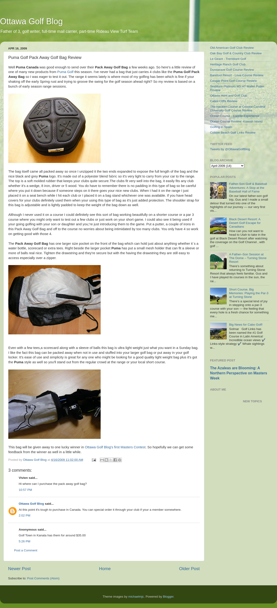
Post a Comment (25, 550)
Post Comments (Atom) (43, 578)
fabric (113, 176)
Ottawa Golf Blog (31, 21)
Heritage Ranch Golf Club (228, 64)
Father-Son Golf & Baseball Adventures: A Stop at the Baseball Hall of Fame (248, 187)
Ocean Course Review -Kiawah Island (236, 121)
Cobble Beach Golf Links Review (233, 132)
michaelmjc (136, 596)
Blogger (168, 596)
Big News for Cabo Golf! (245, 324)
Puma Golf (65, 72)
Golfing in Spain (221, 127)
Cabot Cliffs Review (223, 101)
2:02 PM (24, 515)
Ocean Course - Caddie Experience (234, 116)
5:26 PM (24, 541)
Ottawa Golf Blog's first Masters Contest (115, 447)
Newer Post (19, 568)
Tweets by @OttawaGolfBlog (230, 149)
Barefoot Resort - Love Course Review (236, 75)
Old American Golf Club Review (232, 47)
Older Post (189, 568)
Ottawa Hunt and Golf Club (228, 95)
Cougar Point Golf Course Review (233, 80)
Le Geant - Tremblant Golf (228, 59)
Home (105, 568)
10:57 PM (25, 490)
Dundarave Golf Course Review (232, 69)
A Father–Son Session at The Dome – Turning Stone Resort (247, 258)
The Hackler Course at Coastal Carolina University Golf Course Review (237, 108)
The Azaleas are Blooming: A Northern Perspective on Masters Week (238, 373)
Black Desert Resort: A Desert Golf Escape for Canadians (245, 222)
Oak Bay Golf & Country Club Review (236, 53)
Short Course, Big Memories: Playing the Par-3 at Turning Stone (248, 293)
